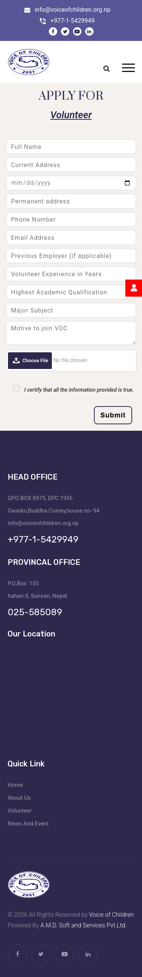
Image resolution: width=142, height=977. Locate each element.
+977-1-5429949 (72, 20)
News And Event (28, 823)
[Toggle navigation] (128, 68)
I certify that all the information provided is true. (79, 390)
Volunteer (20, 810)
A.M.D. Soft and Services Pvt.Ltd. (84, 925)
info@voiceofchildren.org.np (72, 9)
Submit (113, 415)
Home (15, 785)
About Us (19, 797)
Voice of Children (111, 914)
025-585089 (35, 612)
